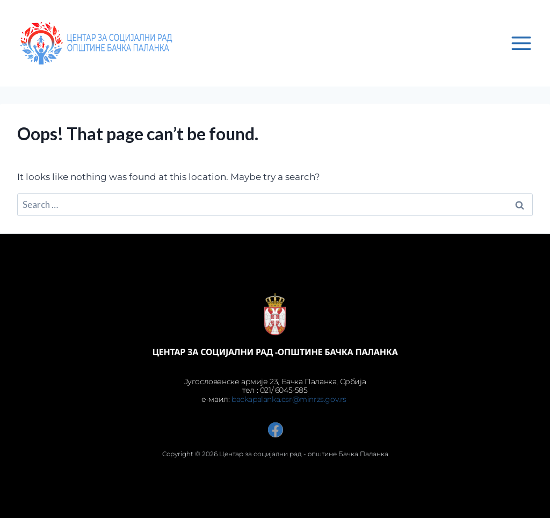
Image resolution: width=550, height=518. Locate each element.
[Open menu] (521, 42)
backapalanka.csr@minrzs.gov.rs (290, 399)
